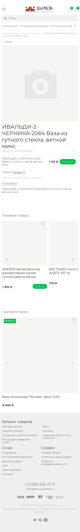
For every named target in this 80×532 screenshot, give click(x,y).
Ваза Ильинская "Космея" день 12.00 (31, 397)
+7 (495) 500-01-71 (40, 484)
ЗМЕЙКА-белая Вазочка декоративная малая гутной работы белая (21, 273)
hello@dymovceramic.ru (40, 489)
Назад (7, 41)
